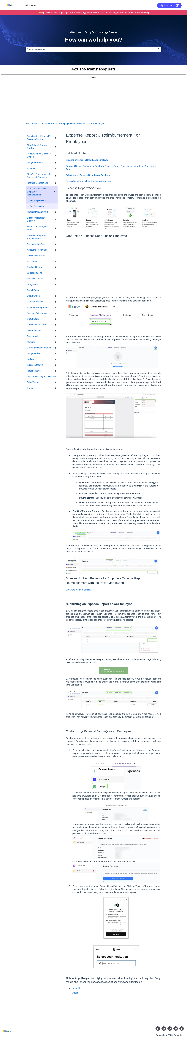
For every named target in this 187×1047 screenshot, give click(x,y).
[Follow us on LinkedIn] (163, 1028)
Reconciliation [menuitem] (34, 371)
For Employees (98, 123)
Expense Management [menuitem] (38, 307)
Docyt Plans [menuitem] (33, 290)
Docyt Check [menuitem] (33, 296)
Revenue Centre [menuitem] (35, 278)
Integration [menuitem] (32, 284)
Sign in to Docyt (169, 5)
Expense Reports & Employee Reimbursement (64, 123)
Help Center (30, 5)
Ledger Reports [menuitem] (34, 273)
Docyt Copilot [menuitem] (33, 319)
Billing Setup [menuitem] (33, 382)
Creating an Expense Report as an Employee (87, 160)
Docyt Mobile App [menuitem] (35, 162)
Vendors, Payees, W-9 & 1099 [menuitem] (38, 228)
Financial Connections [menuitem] (37, 183)
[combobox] (91, 49)
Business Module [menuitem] (35, 365)
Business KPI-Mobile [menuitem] (37, 324)
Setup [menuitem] (30, 388)
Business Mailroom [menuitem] (36, 256)
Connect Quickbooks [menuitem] (37, 313)
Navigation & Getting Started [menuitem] (37, 146)
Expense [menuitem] (31, 168)
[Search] (158, 49)
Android (76, 988)
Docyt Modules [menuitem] (34, 353)
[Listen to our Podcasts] (175, 1028)
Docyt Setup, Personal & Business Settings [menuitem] (39, 137)
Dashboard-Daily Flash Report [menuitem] (41, 376)
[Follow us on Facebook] (158, 1028)
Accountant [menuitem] (32, 261)
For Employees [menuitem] (38, 200)
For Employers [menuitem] (37, 206)
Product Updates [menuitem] (35, 267)
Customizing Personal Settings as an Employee (88, 181)
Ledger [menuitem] (30, 359)
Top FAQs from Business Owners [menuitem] (39, 155)
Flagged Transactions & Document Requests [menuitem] (38, 175)
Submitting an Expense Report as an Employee (88, 175)
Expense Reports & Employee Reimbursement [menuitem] (36, 191)
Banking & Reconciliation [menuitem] (39, 348)
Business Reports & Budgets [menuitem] (36, 219)
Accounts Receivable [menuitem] (37, 250)
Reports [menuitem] (31, 342)
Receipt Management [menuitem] (37, 212)
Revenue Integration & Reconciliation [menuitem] (37, 236)
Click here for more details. (78, 590)
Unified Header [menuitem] (34, 330)
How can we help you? (93, 40)
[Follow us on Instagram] (169, 1028)
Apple (75, 993)
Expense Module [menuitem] (35, 302)
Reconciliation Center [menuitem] (37, 244)
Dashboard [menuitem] (32, 336)
